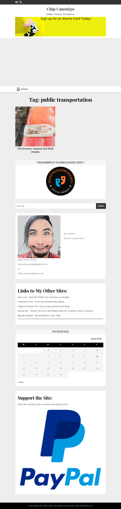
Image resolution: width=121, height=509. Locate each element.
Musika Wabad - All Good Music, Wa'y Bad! (39, 315)
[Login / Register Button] (16, 2)
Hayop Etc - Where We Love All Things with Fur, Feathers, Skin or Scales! (55, 311)
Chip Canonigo (60, 8)
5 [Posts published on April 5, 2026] (97, 350)
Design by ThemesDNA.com (78, 505)
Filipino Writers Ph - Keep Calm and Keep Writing (44, 306)
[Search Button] (20, 2)
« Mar (21, 382)
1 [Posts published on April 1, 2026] (48, 350)
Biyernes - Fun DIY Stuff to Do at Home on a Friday (44, 297)
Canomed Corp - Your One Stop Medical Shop (41, 302)
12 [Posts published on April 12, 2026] (97, 356)
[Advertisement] (60, 62)
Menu (24, 89)
